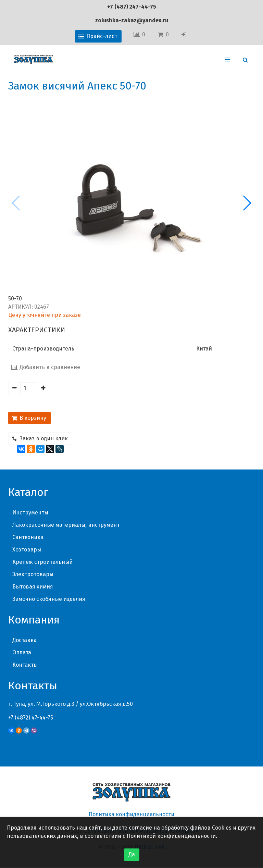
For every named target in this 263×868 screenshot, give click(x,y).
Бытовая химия (32, 586)
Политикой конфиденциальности (171, 836)
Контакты (25, 665)
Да (131, 854)
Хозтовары (26, 549)
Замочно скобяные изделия (48, 599)
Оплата (21, 652)
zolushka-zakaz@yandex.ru (131, 20)
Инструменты (30, 512)
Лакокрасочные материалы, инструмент (66, 525)
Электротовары (32, 574)
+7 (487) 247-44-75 (131, 6)
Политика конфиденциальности (131, 814)
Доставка (24, 640)
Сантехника (27, 537)
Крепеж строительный (42, 562)
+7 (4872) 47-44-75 (30, 717)
